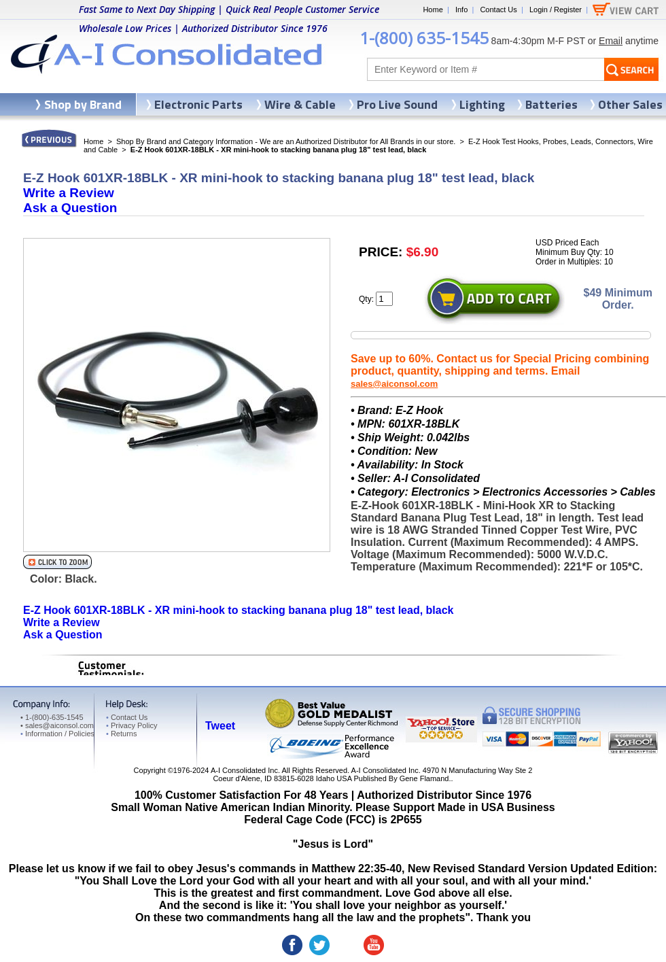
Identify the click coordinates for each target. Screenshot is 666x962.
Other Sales (630, 104)
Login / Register (555, 9)
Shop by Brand (83, 104)
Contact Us (498, 9)
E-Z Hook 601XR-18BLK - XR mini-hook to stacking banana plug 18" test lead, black (238, 610)
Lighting (482, 104)
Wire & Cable (300, 104)
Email (611, 40)
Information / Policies (57, 733)
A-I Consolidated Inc (244, 770)
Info (461, 9)
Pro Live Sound (397, 104)
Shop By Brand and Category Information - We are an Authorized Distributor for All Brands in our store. (285, 141)
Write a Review (68, 193)
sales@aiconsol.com (394, 384)
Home (432, 9)
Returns (121, 733)
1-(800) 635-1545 (424, 38)
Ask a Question (70, 208)
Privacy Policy (131, 725)
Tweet (220, 726)
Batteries (551, 104)
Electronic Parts (198, 104)
